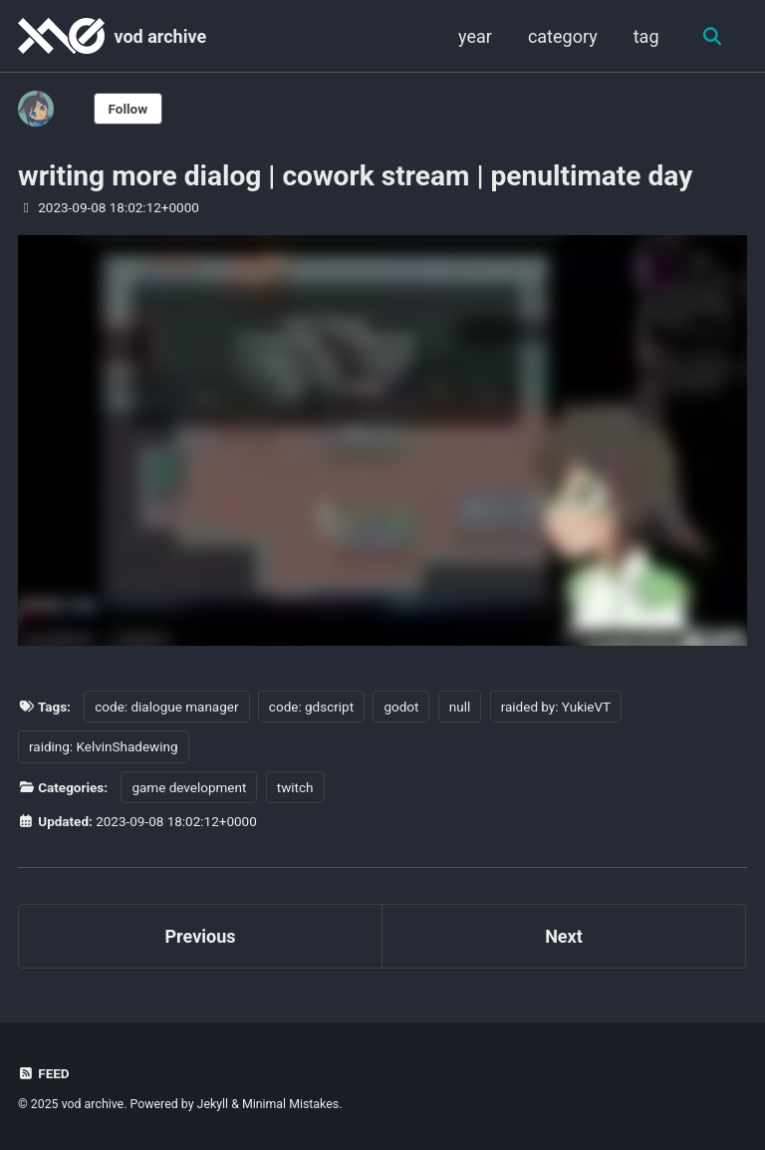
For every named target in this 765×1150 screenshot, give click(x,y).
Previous (200, 936)
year (475, 36)
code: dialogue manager (166, 707)
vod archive (160, 36)
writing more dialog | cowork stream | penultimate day (355, 175)
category (563, 36)
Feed (44, 1073)
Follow (128, 109)
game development (188, 787)
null (459, 707)
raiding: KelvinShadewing (103, 746)
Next (564, 936)
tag (646, 36)
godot (400, 707)
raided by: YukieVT (556, 707)
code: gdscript (311, 707)
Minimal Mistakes (290, 1104)
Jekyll (213, 1104)
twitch (295, 787)
